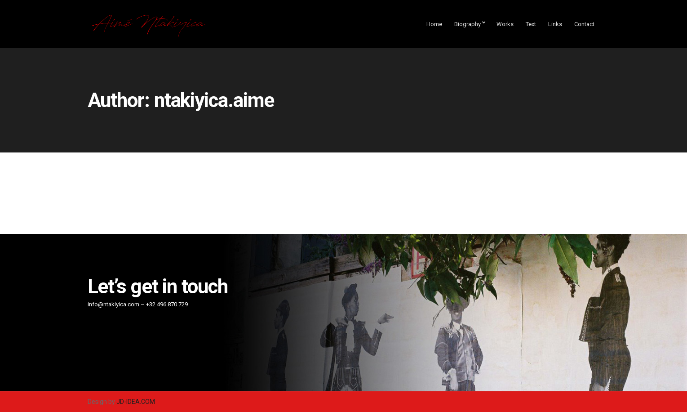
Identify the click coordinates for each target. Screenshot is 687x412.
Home (434, 24)
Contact (584, 24)
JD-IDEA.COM (135, 401)
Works (505, 24)
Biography (467, 24)
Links (555, 24)
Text (531, 24)
